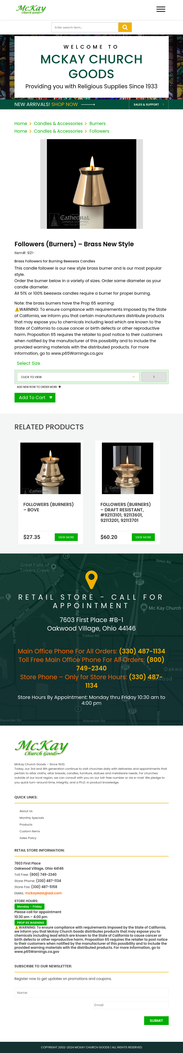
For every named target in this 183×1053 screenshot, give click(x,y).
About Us (26, 811)
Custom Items (30, 831)
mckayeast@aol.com (43, 893)
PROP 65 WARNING (30, 923)
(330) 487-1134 (142, 651)
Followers (99, 131)
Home (21, 124)
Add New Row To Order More (37, 387)
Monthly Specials (32, 818)
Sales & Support (146, 104)
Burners (98, 124)
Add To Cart (32, 397)
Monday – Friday (29, 906)
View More (66, 537)
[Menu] (161, 10)
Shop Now (73, 104)
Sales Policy (28, 838)
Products (26, 824)
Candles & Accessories (58, 124)
